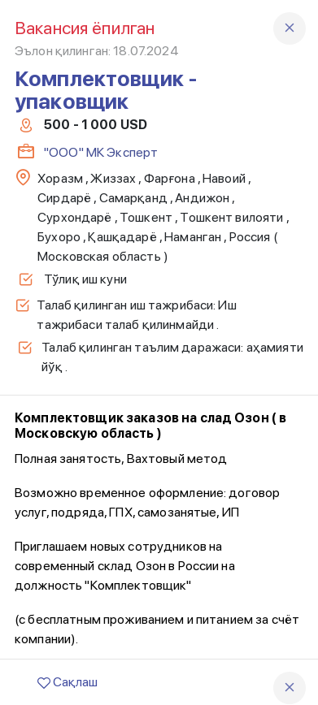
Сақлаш (67, 682)
